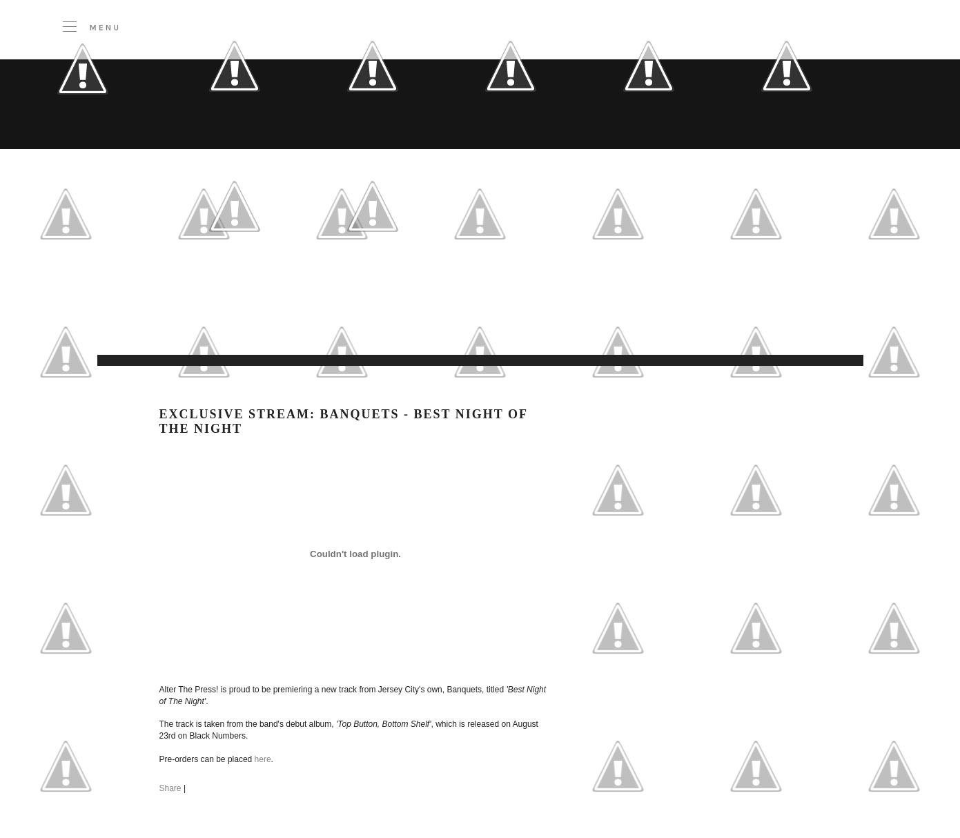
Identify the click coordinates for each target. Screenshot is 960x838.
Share (170, 788)
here (263, 759)
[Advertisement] (380, 320)
